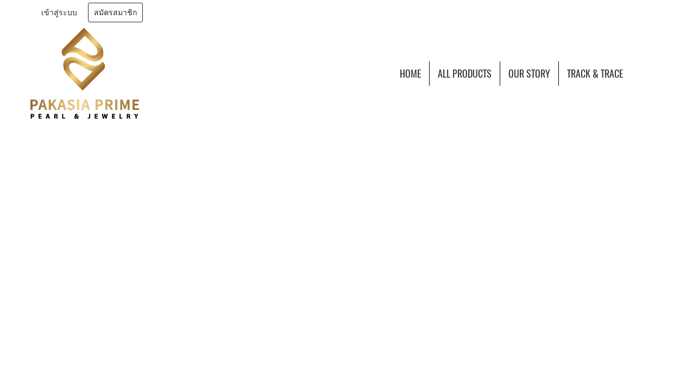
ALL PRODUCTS (465, 73)
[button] (641, 73)
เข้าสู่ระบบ (59, 13)
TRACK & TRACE (595, 73)
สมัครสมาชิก (115, 13)
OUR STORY (529, 73)
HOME (410, 73)
